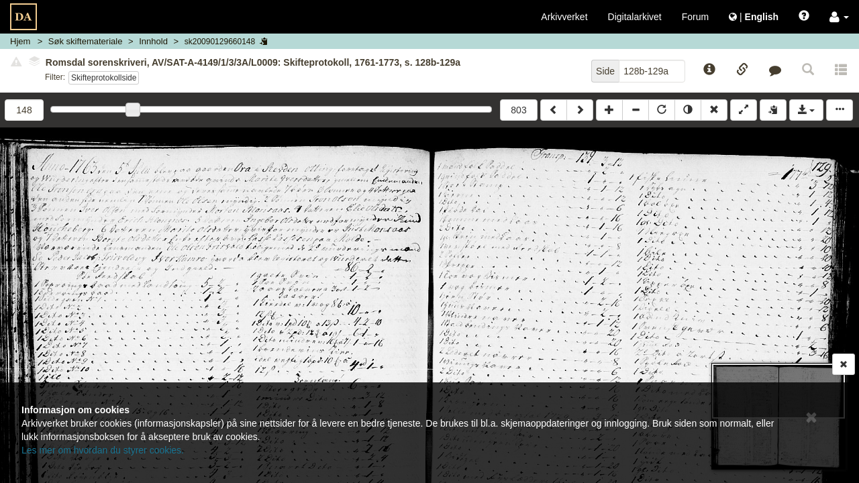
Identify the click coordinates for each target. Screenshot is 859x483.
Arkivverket (564, 16)
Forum (695, 16)
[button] (839, 17)
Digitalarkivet (635, 16)
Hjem (20, 41)
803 (518, 110)
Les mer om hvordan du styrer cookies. (102, 450)
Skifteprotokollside (103, 78)
